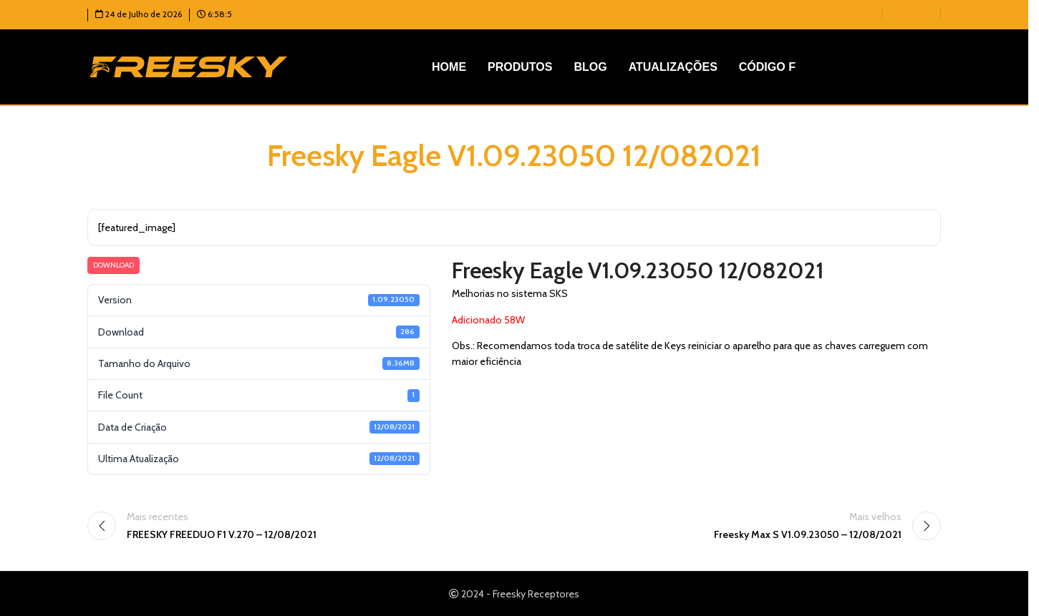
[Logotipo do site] (188, 65)
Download (113, 265)
